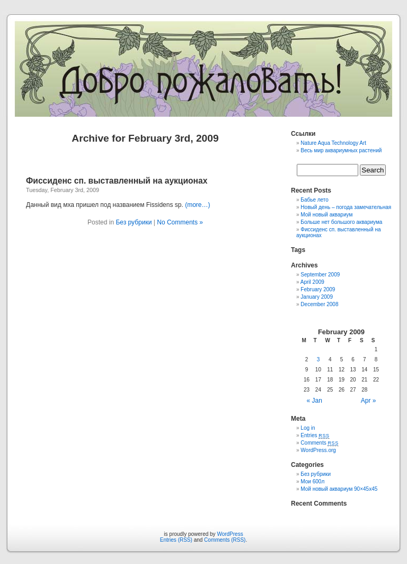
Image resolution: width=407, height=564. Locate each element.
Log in (307, 428)
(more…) (197, 205)
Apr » (368, 400)
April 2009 (312, 282)
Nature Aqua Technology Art (333, 143)
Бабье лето (314, 200)
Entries (314, 435)
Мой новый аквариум (326, 215)
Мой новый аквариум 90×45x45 (338, 489)
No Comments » (180, 222)
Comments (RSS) (224, 540)
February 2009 (317, 289)
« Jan (314, 400)
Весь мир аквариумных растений (341, 150)
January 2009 (316, 297)
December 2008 (319, 304)
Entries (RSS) (176, 540)
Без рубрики (134, 222)
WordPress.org (318, 450)
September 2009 (320, 274)
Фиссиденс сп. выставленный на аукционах (116, 180)
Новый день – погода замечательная (345, 207)
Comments (319, 443)
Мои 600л (312, 481)
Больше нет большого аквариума (341, 222)
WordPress (230, 534)
